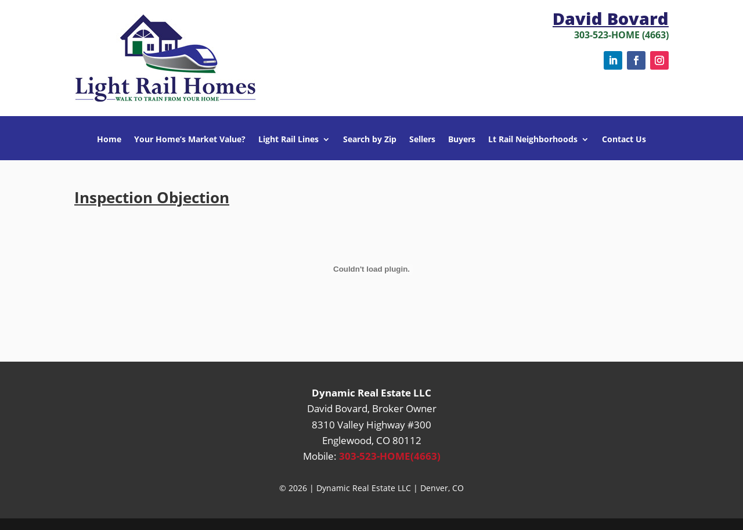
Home (109, 140)
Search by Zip (369, 140)
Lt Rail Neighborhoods (533, 140)
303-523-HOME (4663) (621, 34)
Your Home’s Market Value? (190, 140)
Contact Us (624, 140)
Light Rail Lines (288, 140)
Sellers (422, 140)
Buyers (461, 140)
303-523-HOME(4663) (390, 456)
